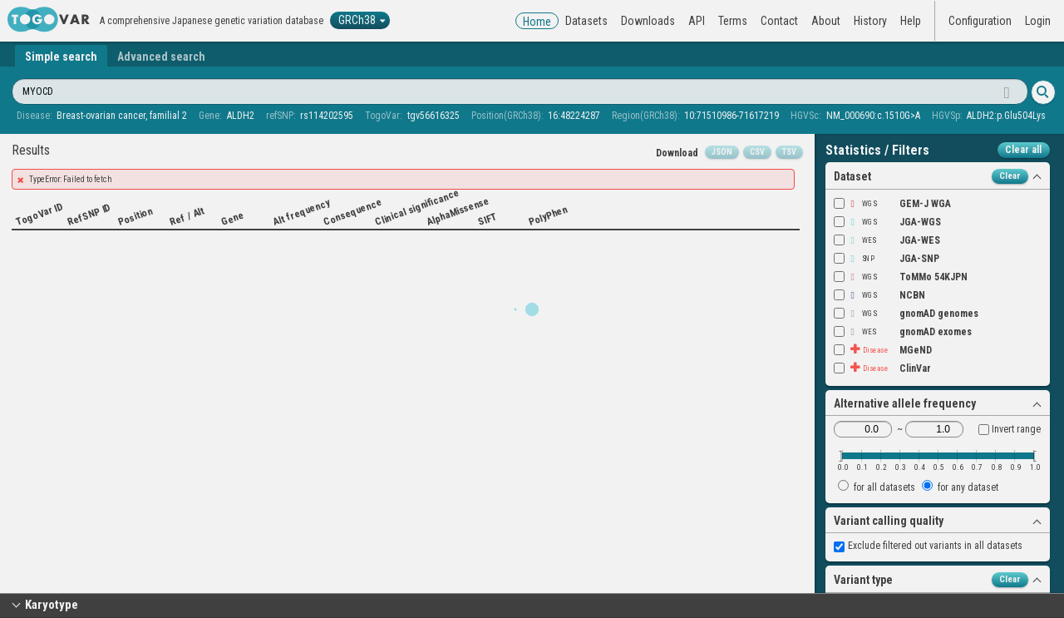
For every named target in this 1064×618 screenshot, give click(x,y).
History (870, 20)
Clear (1010, 176)
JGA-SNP (886, 258)
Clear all (1023, 150)
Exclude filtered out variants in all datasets (928, 545)
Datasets (586, 20)
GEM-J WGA (892, 203)
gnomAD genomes (906, 313)
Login (1038, 20)
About (825, 20)
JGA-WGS (887, 222)
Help (910, 20)
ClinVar (882, 368)
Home (537, 21)
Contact (779, 20)
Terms (732, 20)
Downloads (648, 20)
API (696, 20)
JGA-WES (887, 240)
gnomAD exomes (903, 331)
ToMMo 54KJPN (901, 276)
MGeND (883, 350)
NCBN (879, 295)
